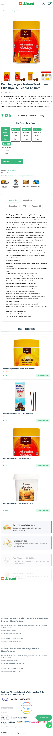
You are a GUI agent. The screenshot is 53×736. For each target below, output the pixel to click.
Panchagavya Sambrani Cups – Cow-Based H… (20, 368)
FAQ (24, 206)
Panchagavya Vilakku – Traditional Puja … (18, 458)
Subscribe (44, 718)
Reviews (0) (36, 206)
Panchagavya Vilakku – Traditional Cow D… (18, 503)
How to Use (13, 206)
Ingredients (27, 200)
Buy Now (18, 161)
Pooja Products (17, 11)
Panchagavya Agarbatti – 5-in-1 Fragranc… (18, 413)
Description (13, 200)
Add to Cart (43, 375)
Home (6, 11)
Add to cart (7, 161)
